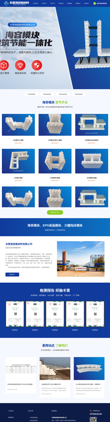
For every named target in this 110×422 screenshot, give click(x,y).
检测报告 (69, 3)
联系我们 (86, 3)
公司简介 (44, 3)
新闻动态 (61, 3)
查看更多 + (12, 274)
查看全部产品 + (55, 212)
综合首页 (35, 3)
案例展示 (78, 3)
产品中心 (52, 3)
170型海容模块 (31, 94)
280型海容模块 (63, 94)
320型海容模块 (79, 94)
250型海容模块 (47, 94)
